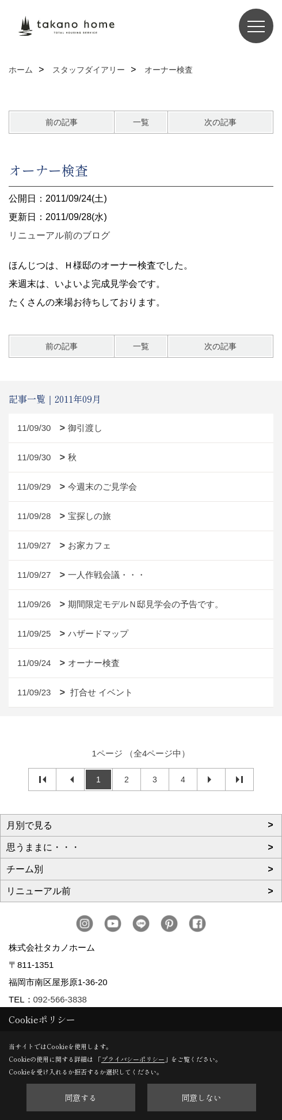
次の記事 (220, 122)
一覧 (141, 122)
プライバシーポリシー (133, 1059)
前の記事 (61, 122)
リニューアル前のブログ (59, 235)
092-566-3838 (60, 999)
